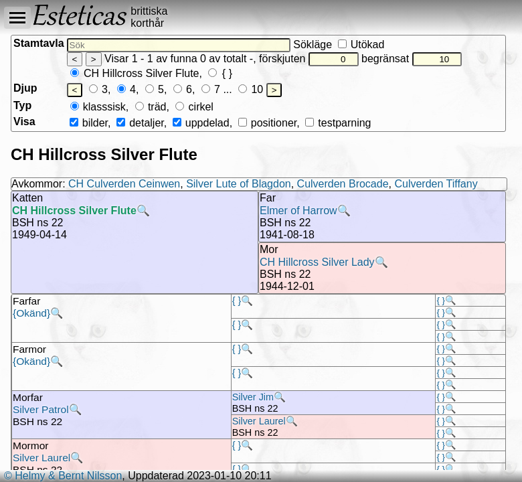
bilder (89, 123)
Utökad (361, 44)
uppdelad (201, 123)
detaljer (140, 123)
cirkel (194, 106)
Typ (22, 105)
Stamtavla (38, 43)
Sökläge (338, 44)
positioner (267, 123)
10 (250, 89)
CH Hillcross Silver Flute (134, 73)
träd (151, 106)
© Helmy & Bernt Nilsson (63, 475)
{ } (220, 73)
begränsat (411, 58)
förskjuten (308, 58)
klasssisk (98, 106)
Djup (25, 88)
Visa (24, 121)
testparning (338, 123)
